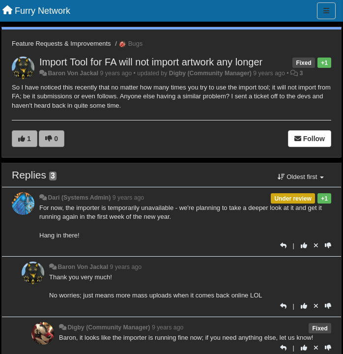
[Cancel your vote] (316, 245)
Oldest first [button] (301, 176)
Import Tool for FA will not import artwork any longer (150, 62)
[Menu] (326, 10)
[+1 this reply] (304, 245)
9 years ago (128, 197)
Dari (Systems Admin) (79, 197)
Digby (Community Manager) (210, 73)
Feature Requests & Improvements (61, 43)
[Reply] (283, 245)
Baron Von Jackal (73, 73)
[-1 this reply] (328, 245)
